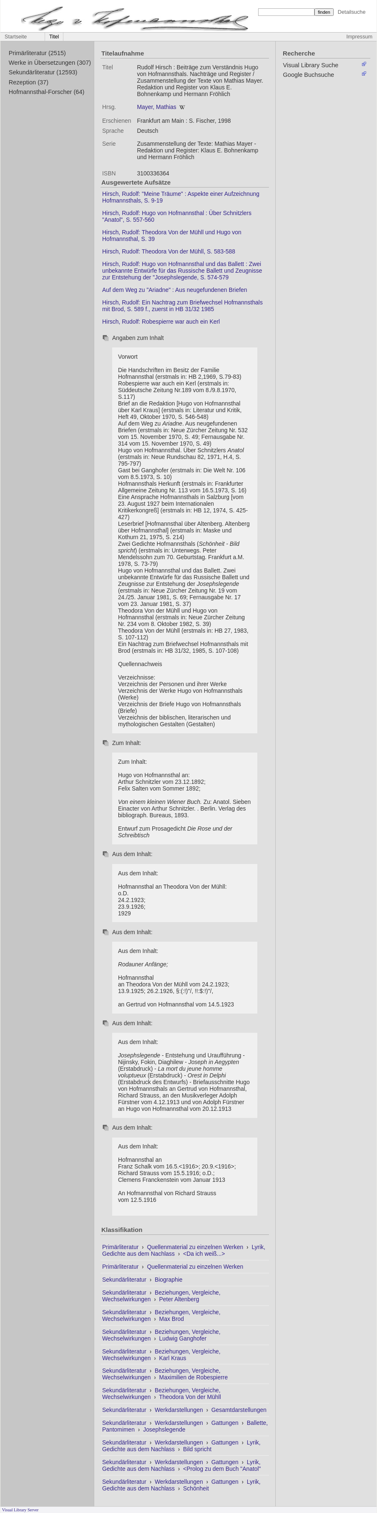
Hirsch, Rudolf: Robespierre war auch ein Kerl (161, 321)
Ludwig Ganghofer (183, 1338)
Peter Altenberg (179, 1299)
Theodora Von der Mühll (190, 1397)
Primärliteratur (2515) (37, 53)
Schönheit (196, 1488)
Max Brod (171, 1318)
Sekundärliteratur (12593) (43, 72)
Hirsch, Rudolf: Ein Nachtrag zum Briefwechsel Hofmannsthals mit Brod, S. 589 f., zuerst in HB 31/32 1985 (182, 305)
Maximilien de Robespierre (193, 1377)
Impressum (359, 37)
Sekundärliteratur (125, 1279)
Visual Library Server (20, 1510)
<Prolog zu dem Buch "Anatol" (222, 1468)
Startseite (16, 37)
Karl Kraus (172, 1358)
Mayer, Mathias (156, 107)
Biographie (169, 1279)
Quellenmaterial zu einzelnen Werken (196, 1247)
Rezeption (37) (28, 82)
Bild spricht (197, 1449)
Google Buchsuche (308, 74)
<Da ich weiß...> (204, 1253)
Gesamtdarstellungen (238, 1410)
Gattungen (225, 1422)
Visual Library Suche (311, 65)
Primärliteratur (121, 1247)
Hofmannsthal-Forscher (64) (47, 92)
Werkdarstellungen (180, 1410)
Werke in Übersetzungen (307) (50, 62)
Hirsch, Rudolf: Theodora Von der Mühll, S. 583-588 (168, 251)
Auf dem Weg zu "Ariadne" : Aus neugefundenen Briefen (174, 289)
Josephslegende (164, 1429)
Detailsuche (352, 12)
